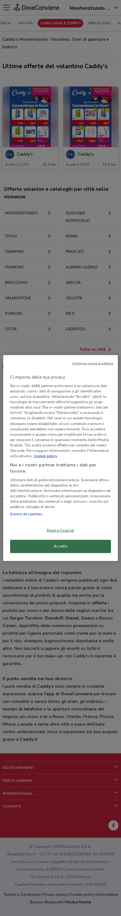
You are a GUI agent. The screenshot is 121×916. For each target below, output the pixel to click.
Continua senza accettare (92, 363)
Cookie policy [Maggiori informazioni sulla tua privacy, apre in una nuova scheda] (45, 455)
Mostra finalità (60, 530)
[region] (60, 458)
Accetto (61, 546)
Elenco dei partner (26, 513)
